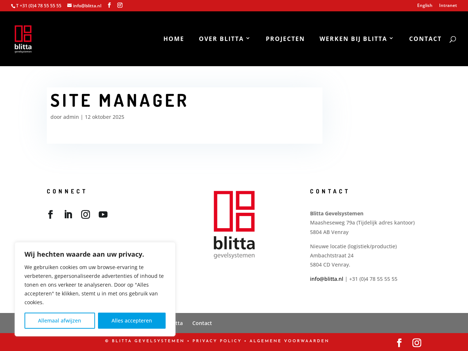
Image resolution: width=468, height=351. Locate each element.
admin (71, 116)
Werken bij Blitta (353, 39)
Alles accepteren (132, 320)
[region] (95, 289)
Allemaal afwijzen (59, 320)
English (425, 5)
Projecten (285, 39)
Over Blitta (221, 39)
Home (173, 39)
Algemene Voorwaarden (289, 341)
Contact (425, 39)
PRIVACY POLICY (217, 341)
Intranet (448, 5)
